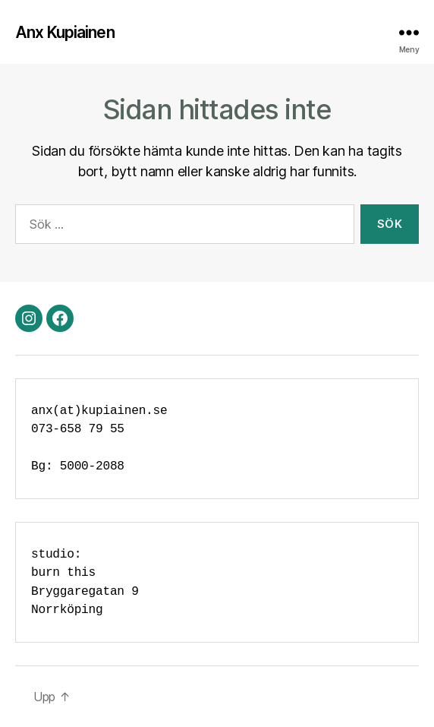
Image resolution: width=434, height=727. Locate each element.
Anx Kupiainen (65, 32)
